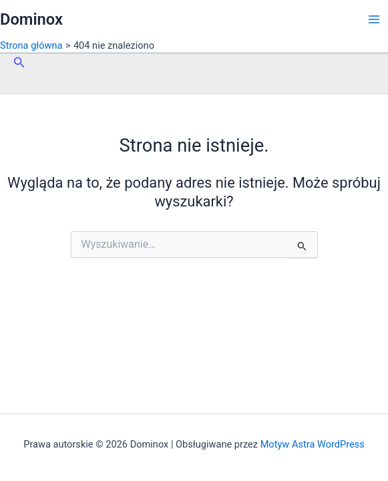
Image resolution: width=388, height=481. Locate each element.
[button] (19, 62)
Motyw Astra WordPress (312, 444)
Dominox (31, 19)
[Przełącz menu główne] (374, 19)
